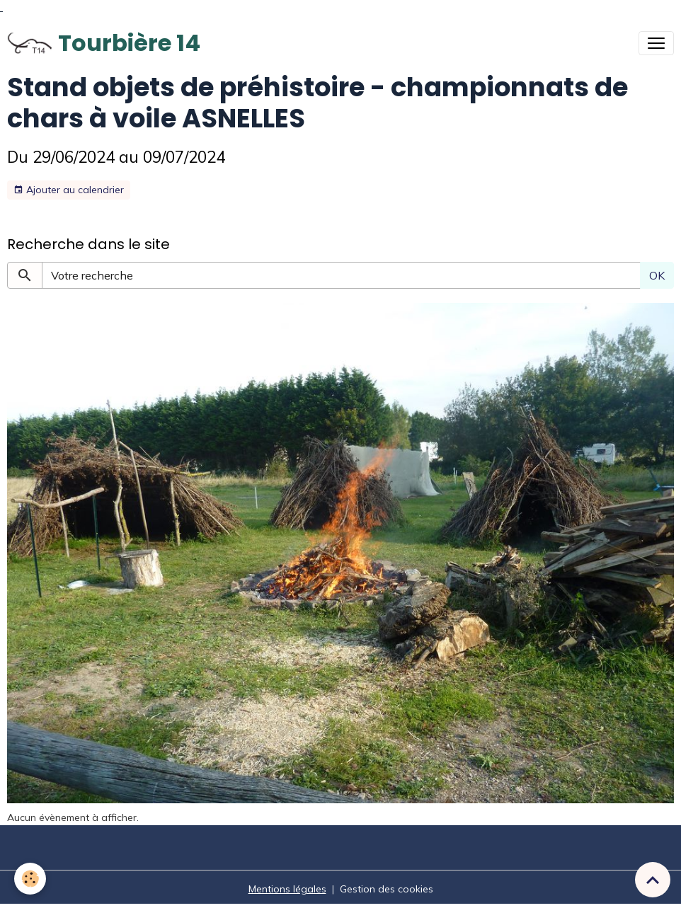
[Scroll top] (652, 879)
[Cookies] (30, 879)
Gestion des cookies (386, 889)
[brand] (103, 43)
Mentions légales (287, 889)
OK (657, 275)
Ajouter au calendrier (68, 190)
